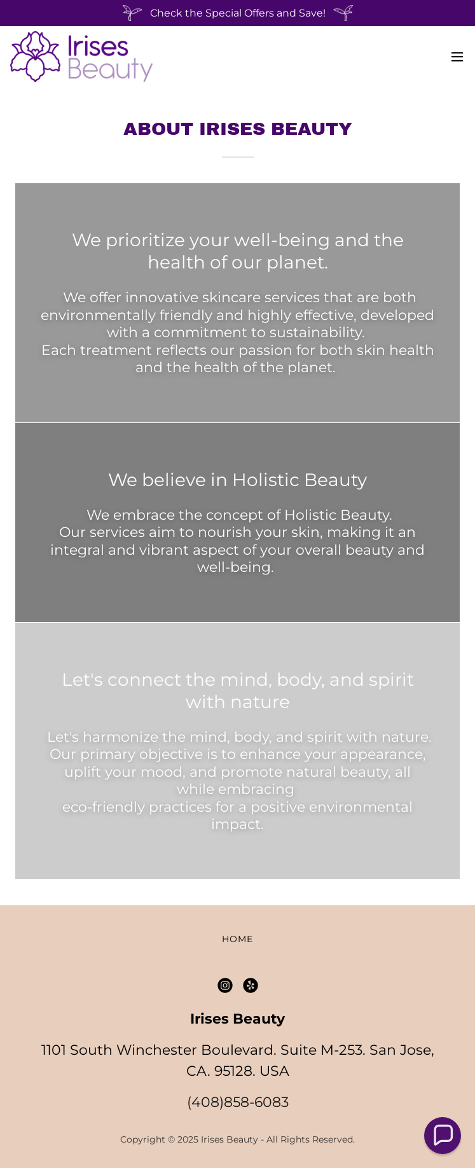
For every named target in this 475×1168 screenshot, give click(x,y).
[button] (457, 56)
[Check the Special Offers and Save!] (237, 13)
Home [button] (237, 939)
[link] (81, 56)
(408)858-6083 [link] (238, 1102)
